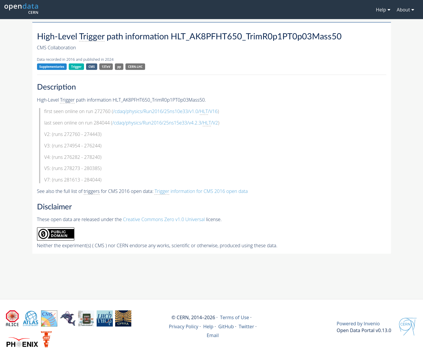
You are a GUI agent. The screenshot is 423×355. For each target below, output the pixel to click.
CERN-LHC (135, 67)
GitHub (226, 326)
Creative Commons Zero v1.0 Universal (164, 219)
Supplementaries (51, 67)
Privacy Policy (184, 326)
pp (119, 67)
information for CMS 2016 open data (201, 191)
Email (213, 335)
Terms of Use (234, 317)
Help (208, 326)
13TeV (106, 67)
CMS (91, 67)
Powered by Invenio (358, 323)
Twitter (246, 326)
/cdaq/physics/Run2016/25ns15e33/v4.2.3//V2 (165, 123)
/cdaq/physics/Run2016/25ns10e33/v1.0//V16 (165, 111)
